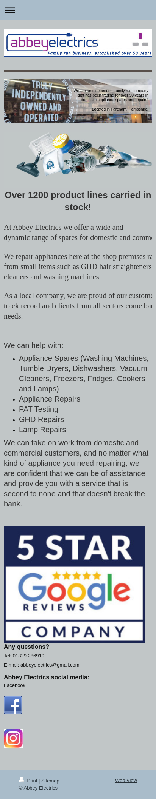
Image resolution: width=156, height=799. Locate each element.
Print (29, 781)
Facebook (14, 685)
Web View (126, 780)
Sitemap (50, 781)
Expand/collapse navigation (78, 10)
